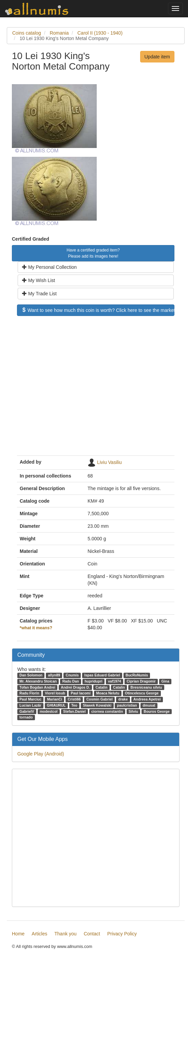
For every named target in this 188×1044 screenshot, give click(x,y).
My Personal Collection (49, 267)
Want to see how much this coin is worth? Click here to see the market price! (97, 310)
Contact (92, 933)
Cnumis (72, 675)
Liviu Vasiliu (109, 462)
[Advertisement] (63, 389)
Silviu (133, 711)
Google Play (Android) (40, 754)
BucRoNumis (137, 675)
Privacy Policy (122, 933)
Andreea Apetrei (147, 699)
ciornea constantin (107, 711)
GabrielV (26, 711)
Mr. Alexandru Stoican (38, 681)
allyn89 (54, 675)
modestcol (49, 711)
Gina (165, 681)
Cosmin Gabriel (99, 699)
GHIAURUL (56, 705)
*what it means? (36, 628)
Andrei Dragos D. (75, 687)
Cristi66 (74, 699)
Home (18, 933)
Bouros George (156, 711)
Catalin (102, 687)
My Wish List (38, 280)
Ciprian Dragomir (141, 681)
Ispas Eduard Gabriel (102, 675)
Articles (39, 933)
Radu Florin (29, 693)
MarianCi (54, 699)
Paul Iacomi (81, 693)
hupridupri (93, 681)
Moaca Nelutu (107, 693)
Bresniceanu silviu (146, 687)
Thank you (65, 933)
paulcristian (127, 705)
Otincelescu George (141, 693)
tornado (26, 717)
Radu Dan (70, 681)
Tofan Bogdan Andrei (37, 687)
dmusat (149, 705)
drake (123, 699)
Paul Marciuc (30, 699)
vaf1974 (114, 681)
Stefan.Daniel (74, 711)
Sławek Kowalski (97, 705)
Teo (74, 705)
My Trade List (39, 293)
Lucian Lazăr (30, 705)
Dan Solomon (30, 675)
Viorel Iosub (55, 693)
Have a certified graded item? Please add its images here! (93, 253)
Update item (157, 56)
